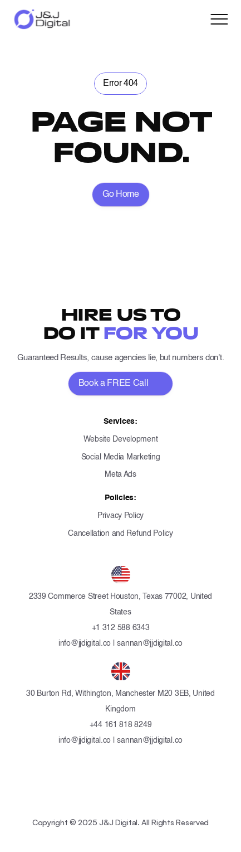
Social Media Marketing (120, 457)
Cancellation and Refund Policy (120, 534)
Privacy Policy (120, 516)
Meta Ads (120, 474)
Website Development (120, 439)
